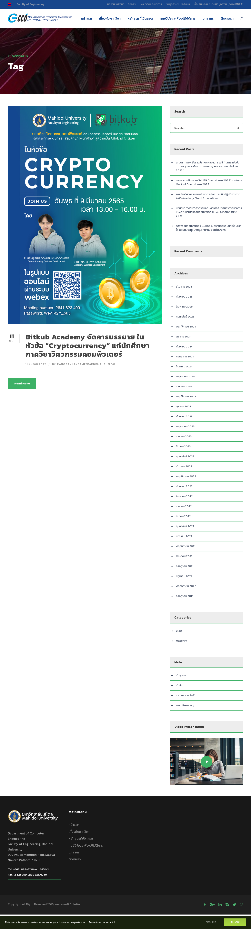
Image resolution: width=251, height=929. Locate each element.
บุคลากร (208, 18)
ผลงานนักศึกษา (115, 4)
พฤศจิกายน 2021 (185, 546)
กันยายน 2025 (184, 297)
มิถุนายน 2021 (184, 576)
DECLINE (211, 922)
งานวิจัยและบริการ (151, 4)
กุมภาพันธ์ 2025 (185, 317)
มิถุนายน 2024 (184, 366)
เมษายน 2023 (184, 436)
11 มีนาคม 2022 (35, 364)
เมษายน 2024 (184, 386)
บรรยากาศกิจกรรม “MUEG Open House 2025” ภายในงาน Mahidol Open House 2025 (209, 182)
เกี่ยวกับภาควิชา (110, 18)
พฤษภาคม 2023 (185, 426)
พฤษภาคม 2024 (185, 376)
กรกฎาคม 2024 (185, 356)
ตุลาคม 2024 (183, 337)
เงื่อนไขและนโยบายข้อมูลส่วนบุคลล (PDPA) (218, 4)
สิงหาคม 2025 (184, 307)
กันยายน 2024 (184, 347)
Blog (111, 364)
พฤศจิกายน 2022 (186, 476)
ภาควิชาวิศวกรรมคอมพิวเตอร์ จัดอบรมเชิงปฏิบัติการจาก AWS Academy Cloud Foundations (208, 196)
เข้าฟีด (179, 685)
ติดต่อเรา (227, 18)
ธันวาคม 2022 (184, 466)
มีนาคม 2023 (183, 446)
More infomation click (102, 922)
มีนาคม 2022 (183, 516)
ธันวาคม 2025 (184, 287)
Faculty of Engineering (30, 4)
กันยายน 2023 (184, 416)
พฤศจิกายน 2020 (186, 586)
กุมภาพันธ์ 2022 (185, 526)
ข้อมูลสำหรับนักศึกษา (178, 4)
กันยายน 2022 (184, 486)
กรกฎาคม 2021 (184, 566)
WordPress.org (185, 705)
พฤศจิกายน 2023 (186, 396)
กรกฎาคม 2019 (185, 596)
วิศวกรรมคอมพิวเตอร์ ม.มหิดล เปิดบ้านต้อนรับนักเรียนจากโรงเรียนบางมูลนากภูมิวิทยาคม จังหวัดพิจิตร (208, 228)
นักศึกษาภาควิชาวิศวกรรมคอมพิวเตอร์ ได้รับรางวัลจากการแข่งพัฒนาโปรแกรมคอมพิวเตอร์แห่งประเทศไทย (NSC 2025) (209, 212)
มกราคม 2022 (184, 536)
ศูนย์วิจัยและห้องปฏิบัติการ (178, 18)
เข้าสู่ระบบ (181, 675)
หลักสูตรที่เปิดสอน (140, 18)
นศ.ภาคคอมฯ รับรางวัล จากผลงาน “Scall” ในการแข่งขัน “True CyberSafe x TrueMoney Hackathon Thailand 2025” (207, 166)
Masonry (181, 641)
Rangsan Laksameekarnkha (79, 364)
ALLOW (235, 922)
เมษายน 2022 (184, 506)
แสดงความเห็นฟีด (186, 695)
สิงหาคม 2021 (184, 556)
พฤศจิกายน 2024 (186, 327)
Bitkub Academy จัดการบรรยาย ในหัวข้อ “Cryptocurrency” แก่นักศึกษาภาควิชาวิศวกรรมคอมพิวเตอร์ (87, 345)
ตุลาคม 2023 (183, 406)
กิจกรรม (132, 4)
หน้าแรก (86, 18)
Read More (22, 383)
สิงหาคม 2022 (184, 496)
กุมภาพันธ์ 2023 (185, 456)
